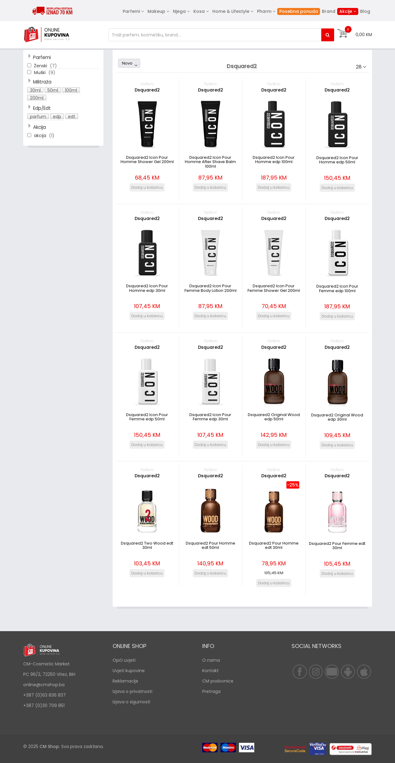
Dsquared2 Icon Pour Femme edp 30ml (210, 417)
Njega (179, 11)
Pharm (264, 11)
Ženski (41, 66)
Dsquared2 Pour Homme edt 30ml (274, 545)
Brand (328, 11)
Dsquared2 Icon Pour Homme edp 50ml (337, 160)
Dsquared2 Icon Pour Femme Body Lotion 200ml (210, 288)
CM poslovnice (217, 681)
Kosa (199, 11)
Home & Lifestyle (230, 11)
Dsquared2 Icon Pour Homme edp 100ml (274, 159)
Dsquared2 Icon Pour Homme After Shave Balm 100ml (210, 161)
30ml (35, 90)
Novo (127, 63)
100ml (71, 90)
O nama (211, 660)
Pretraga (211, 691)
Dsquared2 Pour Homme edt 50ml (210, 545)
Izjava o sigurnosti (131, 702)
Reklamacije (125, 681)
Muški (40, 72)
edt (71, 116)
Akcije (345, 11)
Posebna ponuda (298, 11)
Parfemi (131, 11)
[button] (36, 90)
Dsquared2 (147, 90)
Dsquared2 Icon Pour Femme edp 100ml (337, 288)
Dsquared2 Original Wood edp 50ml (274, 417)
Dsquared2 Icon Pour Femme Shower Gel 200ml (274, 288)
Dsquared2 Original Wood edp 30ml (337, 417)
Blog (365, 11)
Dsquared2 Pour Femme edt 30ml (337, 546)
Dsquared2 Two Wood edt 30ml (147, 545)
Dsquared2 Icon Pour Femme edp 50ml (147, 417)
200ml (36, 97)
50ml (52, 90)
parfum (38, 116)
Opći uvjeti (124, 660)
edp (57, 116)
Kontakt (210, 671)
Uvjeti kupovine (129, 671)
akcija (40, 135)
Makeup (156, 11)
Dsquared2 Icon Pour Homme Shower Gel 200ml (147, 159)
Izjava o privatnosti (132, 691)
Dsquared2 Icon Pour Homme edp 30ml (147, 288)
